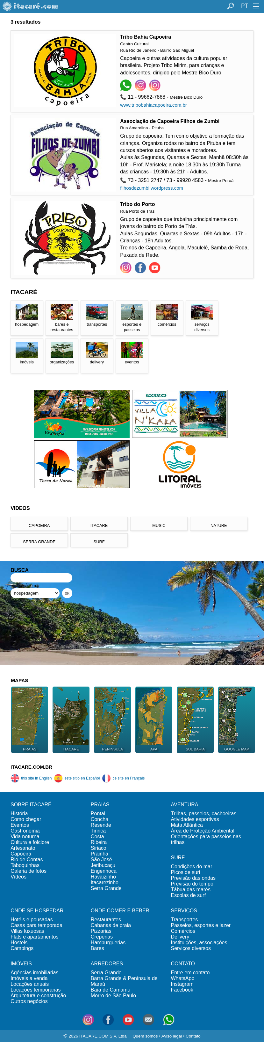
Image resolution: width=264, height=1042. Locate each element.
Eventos (20, 825)
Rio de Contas (27, 859)
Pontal (98, 813)
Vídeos (18, 876)
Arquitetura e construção (38, 995)
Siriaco (98, 848)
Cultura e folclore (30, 842)
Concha (99, 819)
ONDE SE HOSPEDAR (37, 910)
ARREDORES (107, 963)
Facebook (182, 990)
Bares (97, 948)
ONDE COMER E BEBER (120, 910)
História (19, 813)
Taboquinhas (25, 865)
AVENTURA (184, 804)
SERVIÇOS (184, 910)
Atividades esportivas (195, 819)
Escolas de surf (188, 895)
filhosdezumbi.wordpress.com (151, 188)
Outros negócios (29, 1001)
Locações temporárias (36, 990)
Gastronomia (25, 830)
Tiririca (98, 830)
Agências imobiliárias (34, 972)
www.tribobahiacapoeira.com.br (153, 105)
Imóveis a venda (29, 978)
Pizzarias (101, 931)
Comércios (183, 931)
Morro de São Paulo (113, 995)
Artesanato (23, 848)
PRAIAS (100, 804)
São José (101, 859)
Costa (97, 836)
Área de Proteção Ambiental (202, 830)
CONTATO (183, 963)
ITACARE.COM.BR (31, 767)
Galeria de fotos (28, 871)
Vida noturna (25, 836)
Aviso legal (171, 1036)
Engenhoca (104, 871)
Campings (22, 948)
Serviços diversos (191, 948)
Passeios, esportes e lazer (201, 925)
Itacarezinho (104, 882)
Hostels (19, 942)
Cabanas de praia (111, 925)
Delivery (180, 936)
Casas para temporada (36, 925)
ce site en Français (123, 778)
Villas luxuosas (27, 931)
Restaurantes (106, 919)
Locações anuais (30, 984)
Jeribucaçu (103, 865)
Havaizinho (103, 876)
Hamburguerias (108, 942)
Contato (193, 1036)
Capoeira (21, 853)
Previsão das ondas (193, 878)
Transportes (184, 919)
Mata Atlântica (187, 825)
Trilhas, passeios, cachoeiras (204, 813)
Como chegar (26, 819)
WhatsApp (183, 978)
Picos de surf (185, 872)
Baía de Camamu (111, 990)
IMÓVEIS (21, 963)
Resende (101, 825)
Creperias (102, 936)
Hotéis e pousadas (32, 919)
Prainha (99, 853)
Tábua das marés (191, 889)
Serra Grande (106, 888)
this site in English (31, 778)
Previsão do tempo (192, 883)
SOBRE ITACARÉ (31, 804)
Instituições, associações (199, 942)
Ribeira (99, 842)
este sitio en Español (77, 778)
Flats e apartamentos (34, 936)
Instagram (182, 984)
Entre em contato (190, 972)
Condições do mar (191, 866)
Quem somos (145, 1036)
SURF (178, 857)
